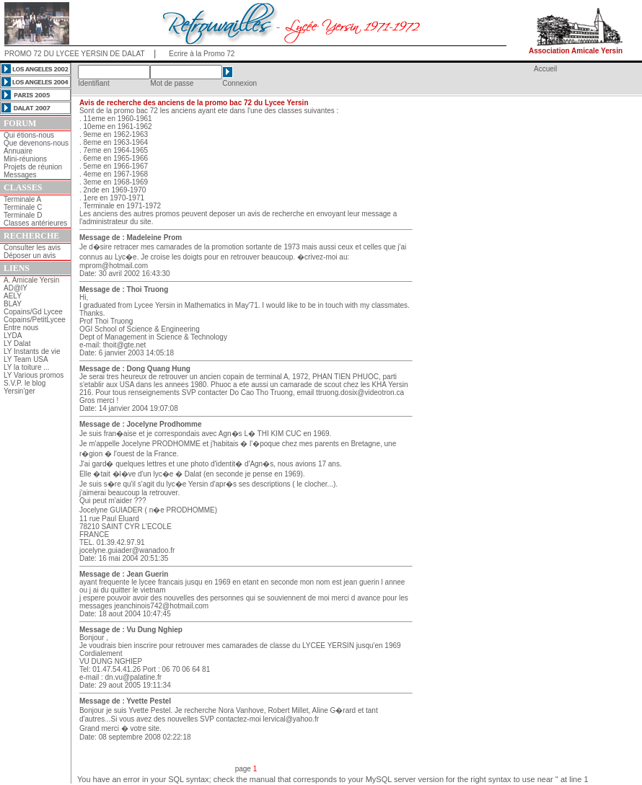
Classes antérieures (35, 223)
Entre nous (21, 328)
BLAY (13, 304)
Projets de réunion (33, 167)
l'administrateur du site (115, 222)
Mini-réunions (25, 159)
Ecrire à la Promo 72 (201, 54)
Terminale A (22, 199)
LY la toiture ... (27, 367)
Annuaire (18, 151)
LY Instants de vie (32, 351)
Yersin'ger (19, 391)
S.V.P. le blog (24, 383)
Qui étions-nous (29, 135)
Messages (20, 175)
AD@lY (15, 288)
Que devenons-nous (36, 143)
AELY (13, 296)
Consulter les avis (32, 248)
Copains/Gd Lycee (33, 312)
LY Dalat (17, 343)
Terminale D (23, 215)
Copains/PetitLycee (35, 320)
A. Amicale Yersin (31, 280)
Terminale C (23, 207)
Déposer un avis (30, 256)
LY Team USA (26, 359)
